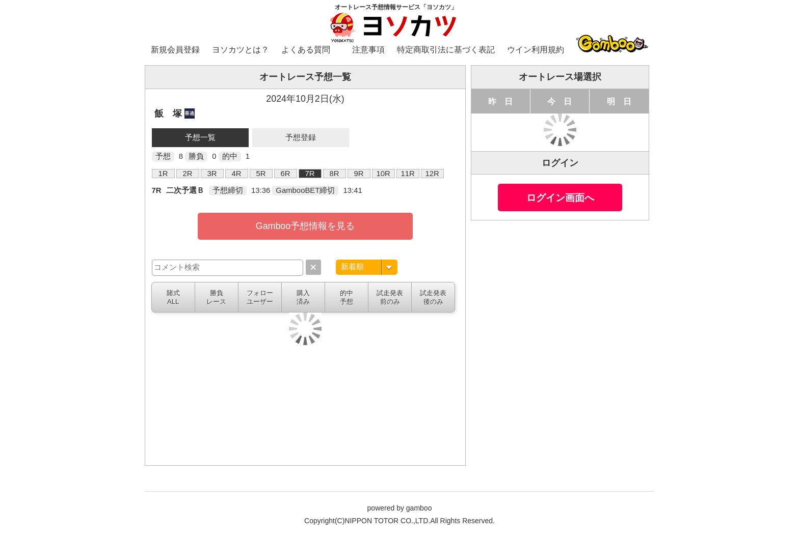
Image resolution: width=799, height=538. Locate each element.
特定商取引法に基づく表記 (446, 49)
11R (407, 173)
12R (432, 173)
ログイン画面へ (560, 197)
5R (261, 173)
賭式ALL (173, 297)
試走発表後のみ (433, 297)
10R (383, 173)
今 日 (559, 101)
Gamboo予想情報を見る (305, 226)
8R (334, 173)
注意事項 (368, 49)
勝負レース (216, 297)
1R (163, 173)
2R (188, 173)
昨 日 (500, 101)
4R (237, 173)
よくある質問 (305, 49)
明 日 (619, 101)
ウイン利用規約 (535, 49)
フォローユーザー (260, 297)
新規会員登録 (175, 49)
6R (285, 173)
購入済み (303, 297)
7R (310, 173)
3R (212, 173)
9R (359, 173)
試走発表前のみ (390, 297)
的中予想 (346, 297)
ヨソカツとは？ (240, 49)
